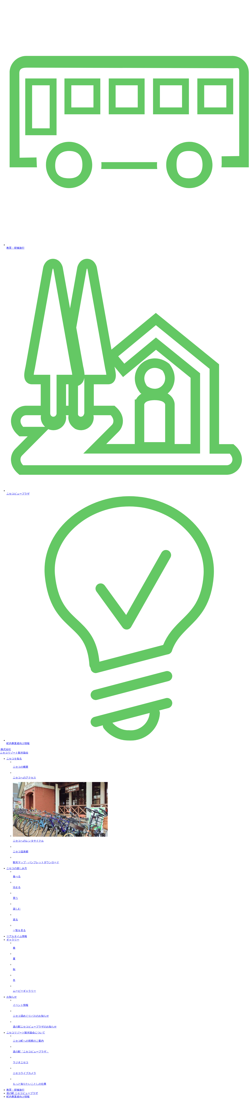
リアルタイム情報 (16, 936)
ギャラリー (12, 939)
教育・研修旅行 (15, 1089)
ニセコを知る (14, 758)
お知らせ (11, 997)
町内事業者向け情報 (18, 1096)
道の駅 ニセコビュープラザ (22, 1093)
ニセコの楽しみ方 (16, 868)
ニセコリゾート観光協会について (25, 1032)
